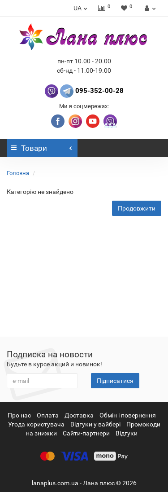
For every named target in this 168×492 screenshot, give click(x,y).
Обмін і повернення (127, 415)
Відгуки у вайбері (95, 424)
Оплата (48, 415)
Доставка (79, 415)
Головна (18, 173)
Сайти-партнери (86, 433)
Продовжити (136, 208)
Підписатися (115, 380)
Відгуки (127, 433)
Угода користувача (36, 424)
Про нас (19, 415)
